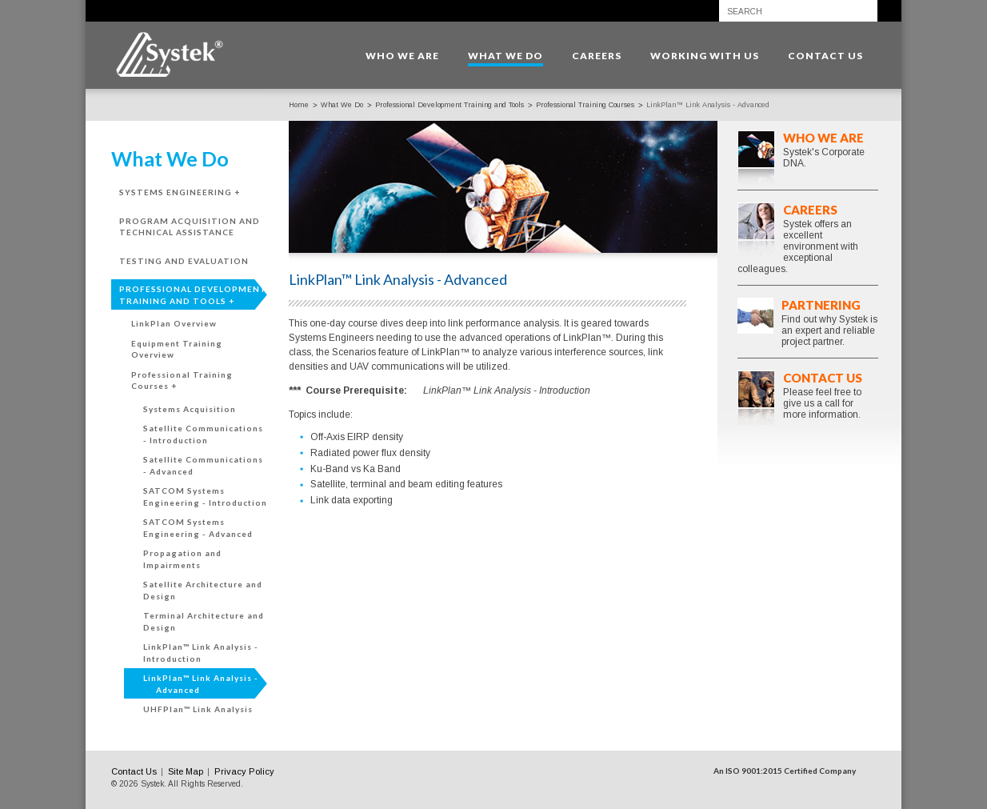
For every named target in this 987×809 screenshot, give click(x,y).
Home (299, 105)
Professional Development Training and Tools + (193, 295)
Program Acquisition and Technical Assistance (189, 227)
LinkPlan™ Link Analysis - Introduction (200, 652)
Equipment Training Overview (176, 349)
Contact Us (822, 377)
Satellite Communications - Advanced (203, 465)
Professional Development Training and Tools (449, 105)
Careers (810, 209)
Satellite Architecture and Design (202, 590)
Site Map (185, 771)
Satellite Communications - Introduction (203, 434)
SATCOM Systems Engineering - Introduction (205, 496)
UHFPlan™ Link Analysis (198, 709)
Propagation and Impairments (182, 559)
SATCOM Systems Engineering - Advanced (198, 528)
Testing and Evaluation (184, 261)
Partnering (821, 305)
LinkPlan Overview (174, 323)
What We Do (342, 105)
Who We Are (823, 137)
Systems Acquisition (189, 409)
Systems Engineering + (179, 192)
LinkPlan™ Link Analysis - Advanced (200, 684)
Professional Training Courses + (182, 380)
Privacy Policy (244, 771)
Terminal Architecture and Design (203, 621)
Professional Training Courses (585, 105)
